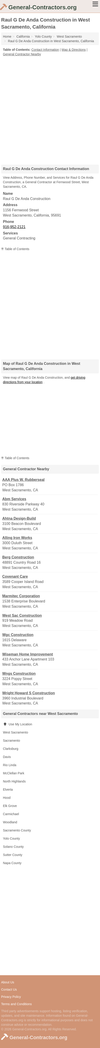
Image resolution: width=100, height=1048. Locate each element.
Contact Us (9, 989)
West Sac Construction (22, 615)
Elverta (8, 789)
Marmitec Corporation (21, 596)
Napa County (12, 863)
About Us (7, 982)
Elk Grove (10, 806)
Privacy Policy (11, 997)
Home (7, 36)
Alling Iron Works (17, 538)
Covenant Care (15, 576)
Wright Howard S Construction (28, 693)
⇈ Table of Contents (15, 249)
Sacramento (11, 740)
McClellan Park (13, 773)
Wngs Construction (19, 673)
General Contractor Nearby (22, 54)
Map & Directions (74, 49)
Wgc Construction (17, 635)
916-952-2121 (14, 227)
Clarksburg (10, 749)
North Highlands (14, 781)
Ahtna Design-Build (19, 518)
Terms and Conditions (16, 1004)
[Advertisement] (50, 109)
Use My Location (17, 724)
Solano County (13, 846)
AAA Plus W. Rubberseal (23, 480)
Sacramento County (17, 830)
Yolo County (11, 838)
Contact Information (45, 49)
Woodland (10, 822)
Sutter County (12, 855)
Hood (6, 797)
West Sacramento (15, 732)
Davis (7, 757)
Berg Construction (18, 557)
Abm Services (14, 499)
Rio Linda (9, 765)
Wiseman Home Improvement (27, 654)
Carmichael (11, 814)
